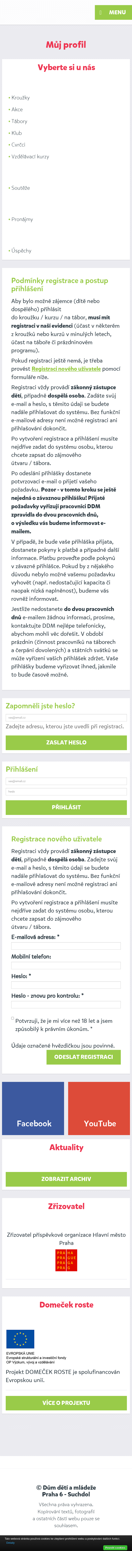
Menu (113, 12)
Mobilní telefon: (31, 956)
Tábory (19, 121)
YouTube (100, 1124)
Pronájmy (22, 219)
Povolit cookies (115, 1547)
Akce (17, 109)
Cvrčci (18, 144)
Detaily (10, 1542)
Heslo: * (21, 976)
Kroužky (20, 97)
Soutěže (20, 188)
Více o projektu (66, 1403)
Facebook (34, 1124)
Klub (16, 133)
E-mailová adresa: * (35, 937)
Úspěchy (21, 250)
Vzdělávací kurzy (30, 156)
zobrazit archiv (66, 1179)
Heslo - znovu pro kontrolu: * (47, 996)
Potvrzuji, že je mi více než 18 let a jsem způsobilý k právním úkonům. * (61, 1025)
